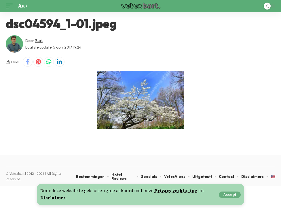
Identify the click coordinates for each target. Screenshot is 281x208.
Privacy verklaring (176, 190)
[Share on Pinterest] (38, 62)
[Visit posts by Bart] (14, 44)
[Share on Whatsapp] (49, 62)
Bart (39, 40)
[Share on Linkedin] (59, 62)
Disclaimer (53, 198)
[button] (230, 195)
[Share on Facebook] (28, 62)
